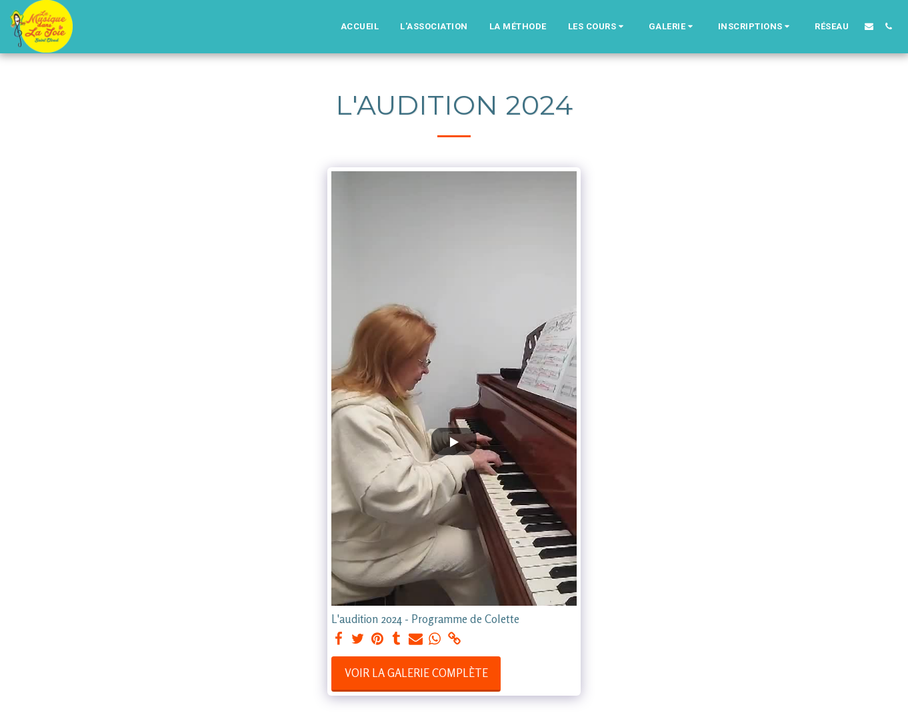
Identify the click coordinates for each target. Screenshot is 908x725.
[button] (597, 26)
